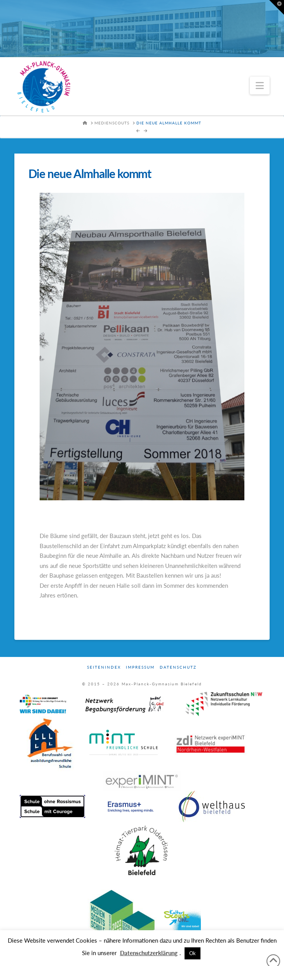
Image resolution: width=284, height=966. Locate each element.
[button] (260, 85)
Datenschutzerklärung (149, 952)
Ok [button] (192, 953)
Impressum (140, 667)
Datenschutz (178, 667)
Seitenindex (104, 667)
